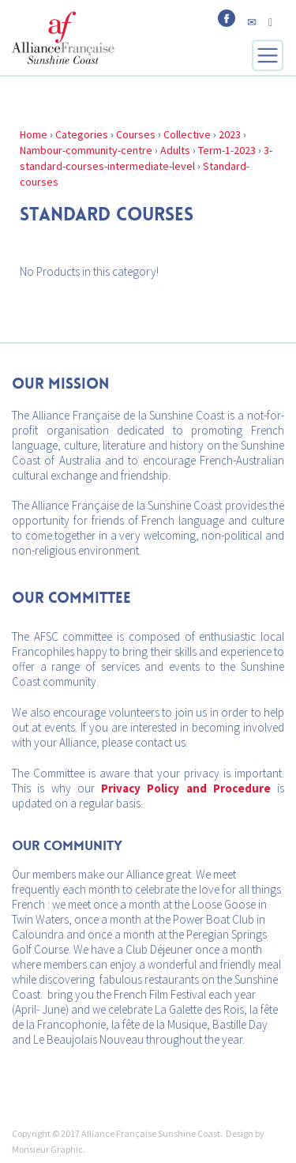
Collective (187, 134)
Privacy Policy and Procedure (186, 788)
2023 (230, 134)
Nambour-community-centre (86, 150)
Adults (175, 150)
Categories (81, 134)
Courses (135, 134)
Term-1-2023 (227, 150)
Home (33, 134)
